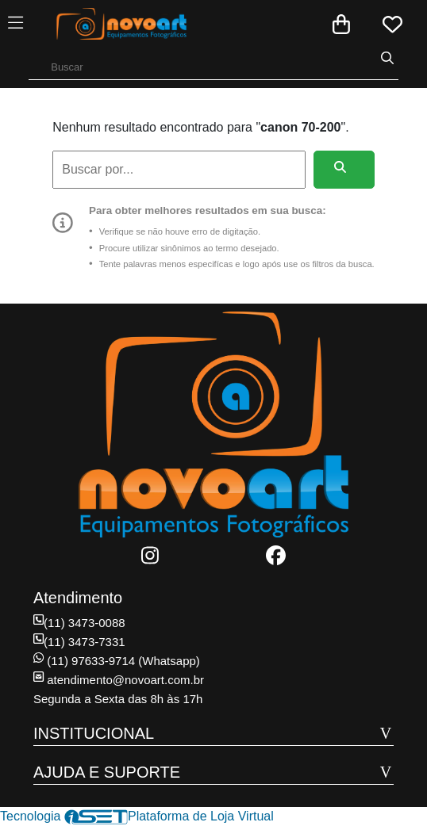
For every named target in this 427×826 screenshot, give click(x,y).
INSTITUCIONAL (93, 733)
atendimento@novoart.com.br (118, 679)
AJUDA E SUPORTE (106, 772)
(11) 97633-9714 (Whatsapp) (116, 660)
